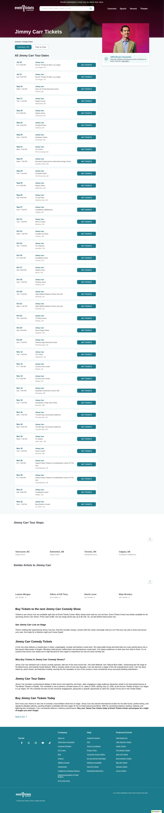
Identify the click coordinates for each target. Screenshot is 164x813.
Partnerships (62, 767)
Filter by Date (40, 47)
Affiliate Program (64, 763)
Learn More (126, 61)
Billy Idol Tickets (121, 763)
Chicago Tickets (121, 767)
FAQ (88, 742)
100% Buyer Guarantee (66, 742)
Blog (59, 754)
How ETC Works (93, 767)
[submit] (90, 8)
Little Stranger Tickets (123, 742)
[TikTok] (49, 743)
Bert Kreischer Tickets (123, 758)
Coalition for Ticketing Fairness (69, 771)
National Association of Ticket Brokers (68, 776)
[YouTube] (42, 743)
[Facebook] (21, 743)
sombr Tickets (121, 746)
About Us (61, 738)
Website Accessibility (94, 763)
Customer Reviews (64, 746)
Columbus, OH (23, 47)
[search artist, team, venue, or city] (67, 8)
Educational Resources (95, 771)
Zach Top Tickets (122, 754)
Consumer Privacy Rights (96, 754)
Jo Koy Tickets (121, 771)
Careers (61, 758)
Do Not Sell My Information (96, 758)
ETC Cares (62, 750)
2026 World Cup (121, 738)
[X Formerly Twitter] (28, 743)
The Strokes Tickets (123, 750)
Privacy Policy (92, 750)
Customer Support (93, 738)
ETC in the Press (64, 781)
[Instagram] (35, 743)
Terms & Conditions (94, 746)
